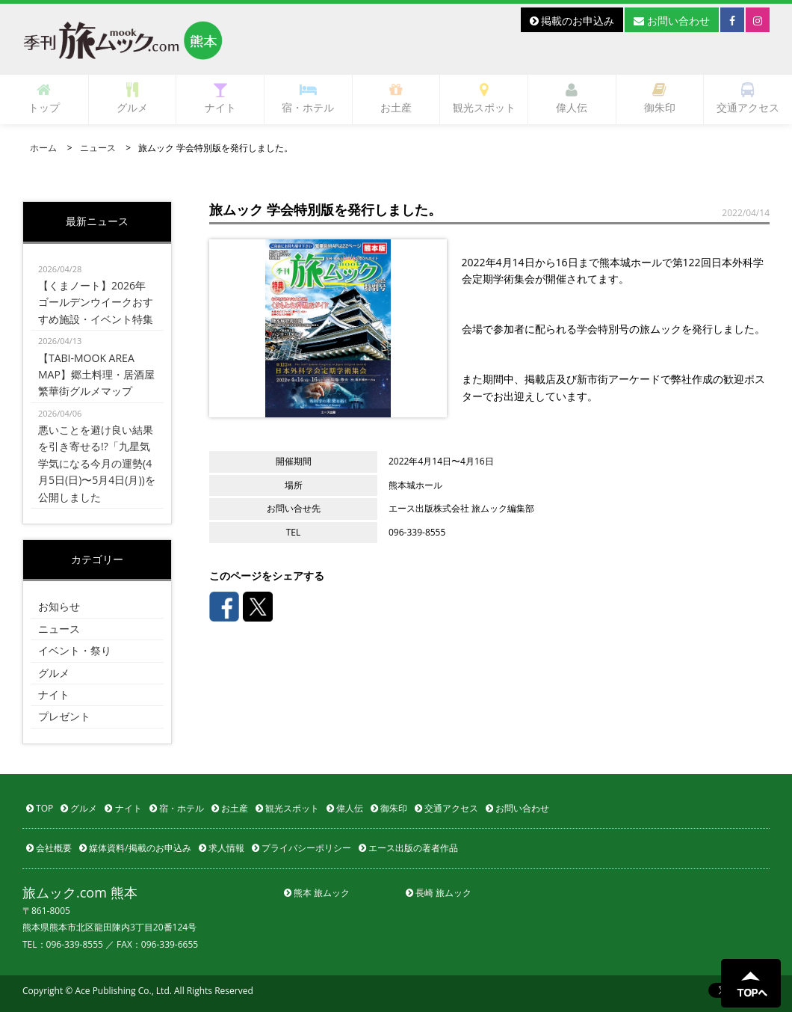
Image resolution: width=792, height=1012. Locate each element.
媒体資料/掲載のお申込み (135, 847)
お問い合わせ (672, 20)
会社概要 (49, 847)
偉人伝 (571, 98)
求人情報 (221, 847)
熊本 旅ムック (317, 892)
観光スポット (484, 98)
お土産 (396, 98)
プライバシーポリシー (301, 847)
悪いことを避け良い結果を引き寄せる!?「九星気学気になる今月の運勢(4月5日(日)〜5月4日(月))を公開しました (97, 454)
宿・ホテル (308, 98)
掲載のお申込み (572, 20)
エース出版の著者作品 (408, 847)
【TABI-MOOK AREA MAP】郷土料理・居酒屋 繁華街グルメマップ (97, 365)
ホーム (43, 147)
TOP (39, 808)
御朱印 (659, 98)
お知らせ (59, 606)
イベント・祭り (74, 650)
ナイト (220, 98)
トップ (44, 98)
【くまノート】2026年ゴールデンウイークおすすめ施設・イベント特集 (97, 293)
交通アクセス (748, 98)
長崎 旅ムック (438, 892)
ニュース (98, 147)
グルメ (132, 98)
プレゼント (64, 716)
